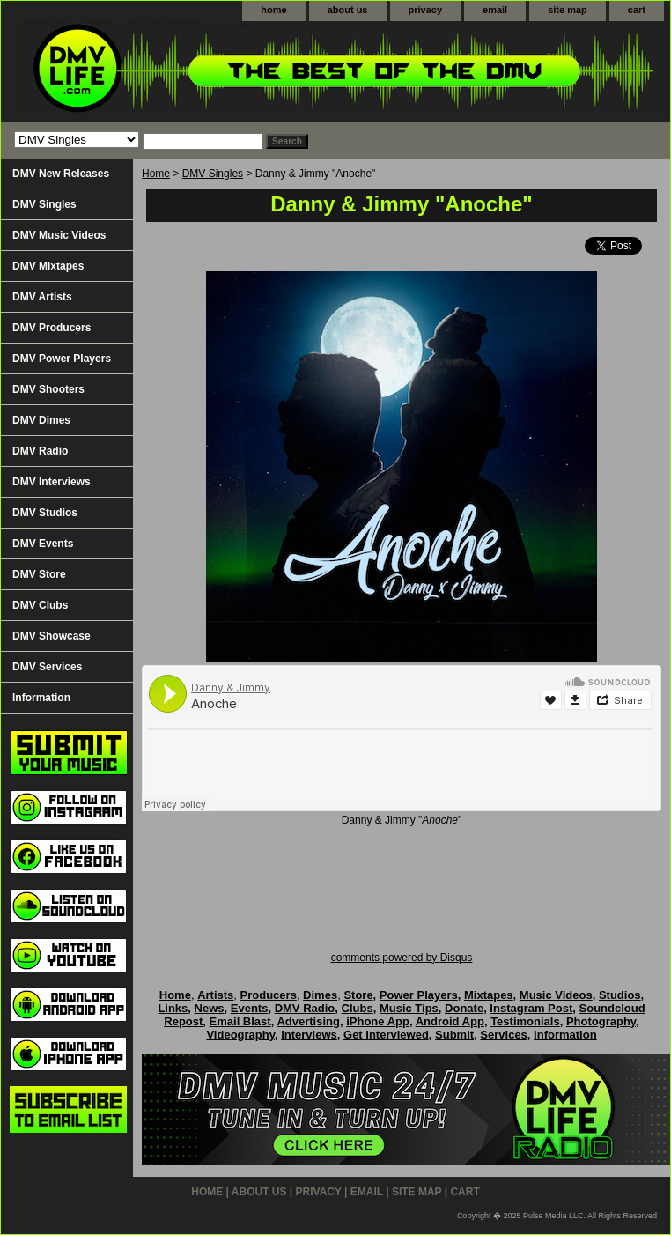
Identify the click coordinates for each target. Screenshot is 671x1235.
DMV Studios (44, 513)
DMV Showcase (51, 636)
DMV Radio (40, 451)
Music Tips (409, 1008)
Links (173, 1008)
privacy (426, 9)
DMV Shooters (48, 389)
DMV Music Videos (59, 235)
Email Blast (240, 1021)
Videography (240, 1034)
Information (41, 697)
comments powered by (402, 957)
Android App (450, 1021)
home (273, 9)
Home (156, 173)
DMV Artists (42, 297)
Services (503, 1034)
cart (636, 9)
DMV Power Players (61, 358)
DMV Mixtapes (48, 266)
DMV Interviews (51, 482)
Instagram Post (531, 1008)
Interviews (309, 1034)
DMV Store (39, 574)
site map (567, 9)
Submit (454, 1034)
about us (348, 9)
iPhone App (377, 1021)
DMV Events (42, 543)
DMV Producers (51, 328)
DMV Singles (212, 173)
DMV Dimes (41, 420)
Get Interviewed (386, 1034)
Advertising (308, 1021)
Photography (601, 1021)
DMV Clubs (40, 605)
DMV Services (47, 667)
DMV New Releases (60, 173)
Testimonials (525, 1021)
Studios (620, 995)
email (495, 9)
